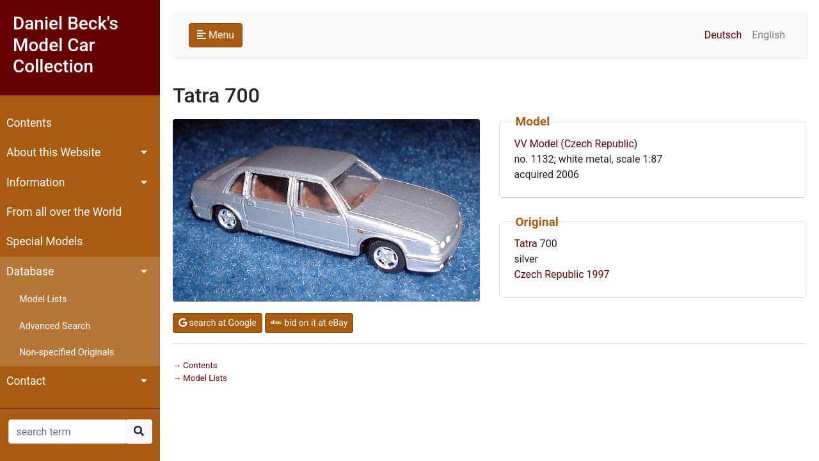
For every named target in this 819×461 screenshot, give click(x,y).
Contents (29, 123)
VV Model (536, 144)
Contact (26, 381)
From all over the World (64, 212)
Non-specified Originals (66, 352)
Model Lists (43, 299)
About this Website (53, 152)
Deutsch (723, 35)
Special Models (44, 241)
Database (30, 271)
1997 (598, 274)
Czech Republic (599, 144)
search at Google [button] (218, 323)
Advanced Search (54, 326)
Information (35, 182)
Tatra (525, 244)
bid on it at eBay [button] (309, 323)
